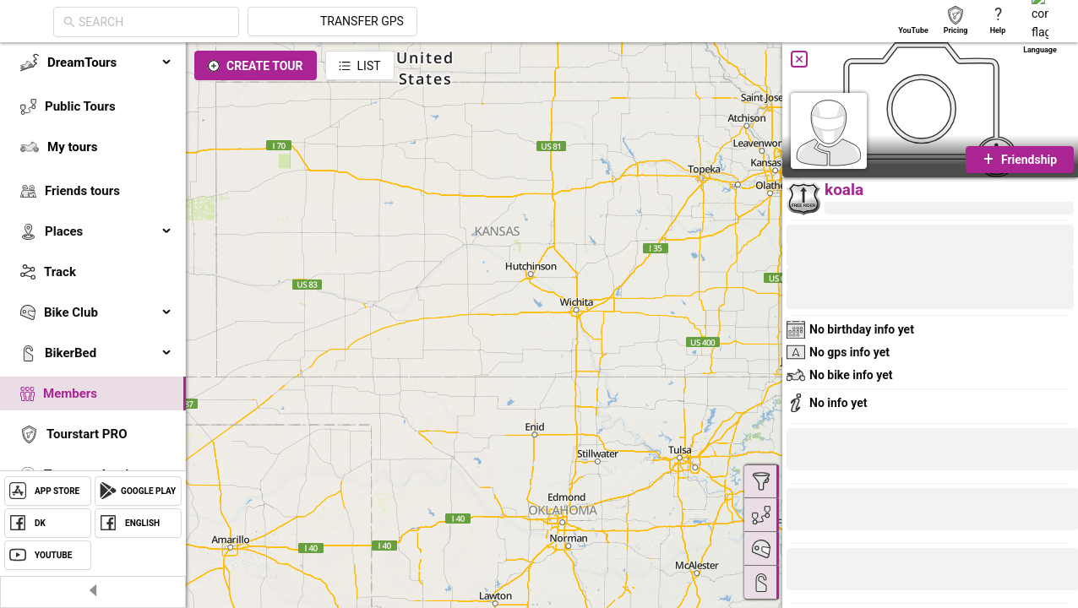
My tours (72, 147)
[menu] (93, 288)
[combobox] (306, 22)
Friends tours (82, 190)
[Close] (799, 59)
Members (70, 393)
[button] (843, 571)
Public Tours (80, 106)
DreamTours (109, 62)
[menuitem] (93, 62)
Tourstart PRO (86, 434)
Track (60, 272)
